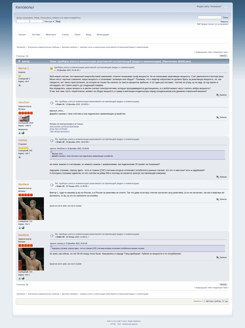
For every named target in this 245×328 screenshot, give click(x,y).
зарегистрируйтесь (72, 18)
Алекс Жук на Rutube (58, 129)
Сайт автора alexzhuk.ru (60, 131)
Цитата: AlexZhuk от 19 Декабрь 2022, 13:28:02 (69, 148)
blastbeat (23, 184)
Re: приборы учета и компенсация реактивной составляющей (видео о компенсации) (97, 101)
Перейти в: (198, 301)
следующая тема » (220, 52)
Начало (22, 34)
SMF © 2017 (122, 321)
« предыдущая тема (203, 52)
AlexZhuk (23, 102)
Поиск (77, 34)
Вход (88, 34)
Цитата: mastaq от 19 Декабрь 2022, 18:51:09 (68, 243)
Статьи (65, 34)
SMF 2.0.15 (111, 321)
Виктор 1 (23, 68)
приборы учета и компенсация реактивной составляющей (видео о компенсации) (94, 67)
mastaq (22, 140)
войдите (56, 18)
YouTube (36, 34)
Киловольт (25, 7)
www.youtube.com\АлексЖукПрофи (64, 126)
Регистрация (103, 34)
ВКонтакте (51, 34)
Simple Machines (134, 321)
